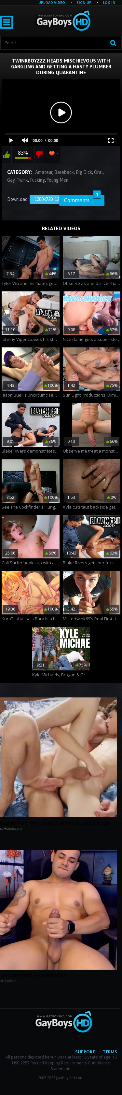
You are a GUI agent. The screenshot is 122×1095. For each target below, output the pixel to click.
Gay (11, 180)
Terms (110, 1052)
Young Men (57, 180)
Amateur (43, 172)
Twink (22, 180)
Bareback (64, 172)
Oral (98, 172)
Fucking (37, 180)
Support (85, 1052)
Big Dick (84, 172)
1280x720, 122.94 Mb (54, 199)
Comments (82, 199)
